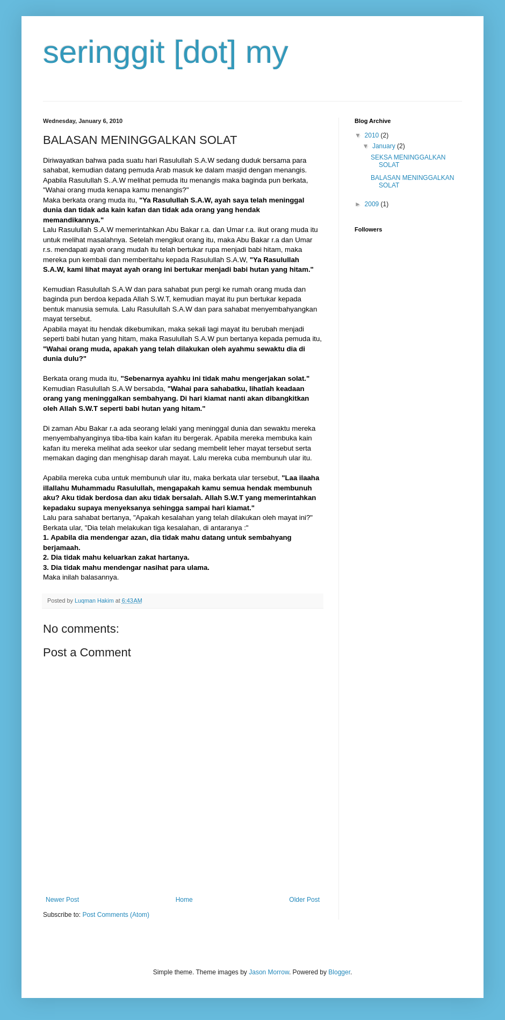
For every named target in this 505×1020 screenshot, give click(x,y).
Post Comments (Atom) (115, 914)
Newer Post (62, 899)
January (384, 146)
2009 (373, 204)
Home (184, 899)
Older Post (304, 899)
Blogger (339, 972)
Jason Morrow (269, 972)
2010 (373, 135)
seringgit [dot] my (165, 52)
